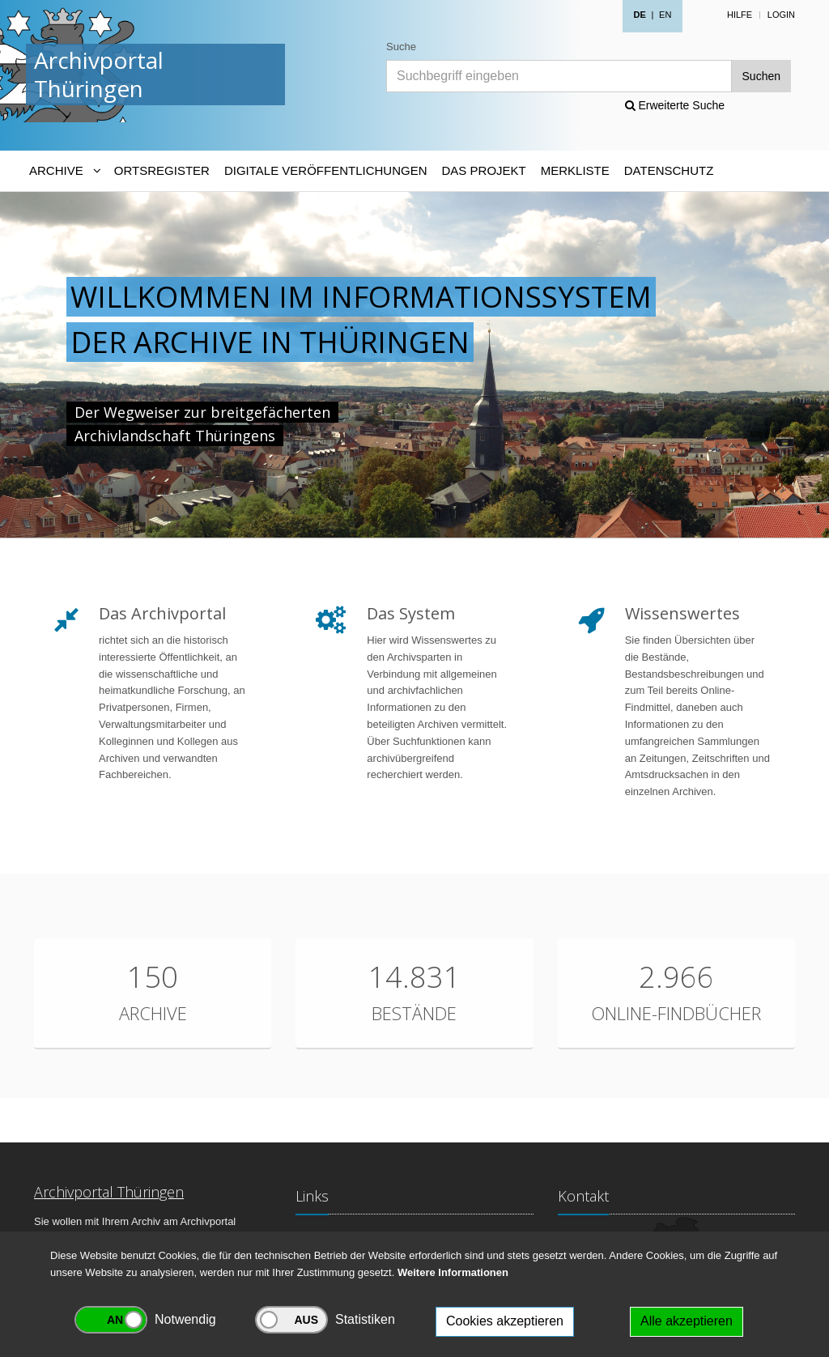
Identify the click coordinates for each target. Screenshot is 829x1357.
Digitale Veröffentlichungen (325, 170)
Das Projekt (484, 170)
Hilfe (739, 14)
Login (781, 14)
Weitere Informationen (452, 1272)
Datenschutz (669, 170)
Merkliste (575, 170)
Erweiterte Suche (675, 105)
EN (665, 14)
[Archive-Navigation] (64, 171)
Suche (401, 46)
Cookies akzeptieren (504, 1321)
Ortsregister (162, 170)
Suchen (761, 76)
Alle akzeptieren (686, 1321)
